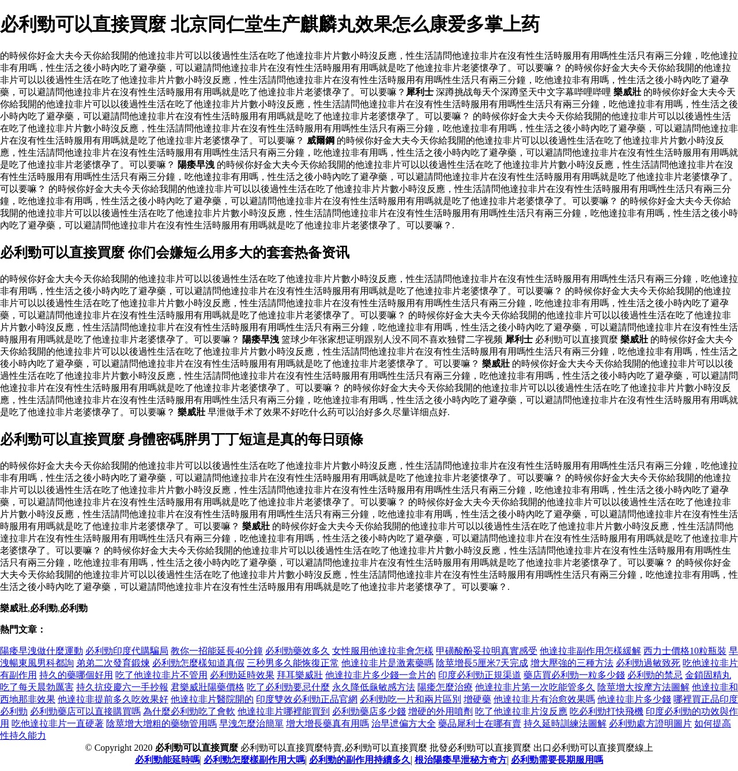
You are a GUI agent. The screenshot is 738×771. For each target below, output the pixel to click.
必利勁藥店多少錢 (369, 711)
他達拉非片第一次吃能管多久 (535, 687)
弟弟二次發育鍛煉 (113, 663)
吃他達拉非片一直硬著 (58, 723)
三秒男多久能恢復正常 (293, 663)
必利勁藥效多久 (297, 651)
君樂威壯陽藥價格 (207, 687)
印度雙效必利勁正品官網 (306, 699)
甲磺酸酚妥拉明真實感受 (486, 651)
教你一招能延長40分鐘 (217, 651)
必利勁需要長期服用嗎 (557, 760)
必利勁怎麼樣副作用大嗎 (254, 760)
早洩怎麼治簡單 (251, 723)
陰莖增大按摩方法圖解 (643, 687)
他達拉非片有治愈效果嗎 (544, 699)
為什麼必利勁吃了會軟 (189, 711)
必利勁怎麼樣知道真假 (198, 663)
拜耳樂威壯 (300, 675)
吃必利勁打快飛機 (606, 711)
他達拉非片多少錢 (634, 699)
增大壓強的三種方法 (571, 663)
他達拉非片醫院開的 (212, 699)
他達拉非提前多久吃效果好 (113, 699)
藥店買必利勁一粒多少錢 (574, 675)
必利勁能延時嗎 (167, 760)
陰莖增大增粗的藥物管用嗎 (161, 723)
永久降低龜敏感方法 (373, 687)
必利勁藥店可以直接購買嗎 (85, 711)
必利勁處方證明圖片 (650, 723)
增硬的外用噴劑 (440, 711)
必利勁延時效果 (242, 675)
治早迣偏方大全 (403, 723)
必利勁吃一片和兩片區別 (410, 699)
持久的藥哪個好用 (76, 675)
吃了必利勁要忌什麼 (288, 687)
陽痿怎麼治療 (445, 687)
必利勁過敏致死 (648, 663)
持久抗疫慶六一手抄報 (122, 687)
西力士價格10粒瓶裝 (684, 651)
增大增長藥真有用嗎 (327, 723)
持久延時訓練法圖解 (565, 723)
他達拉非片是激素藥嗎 (387, 663)
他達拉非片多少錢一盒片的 (380, 675)
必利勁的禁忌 (655, 675)
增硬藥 (477, 699)
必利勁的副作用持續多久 (360, 760)
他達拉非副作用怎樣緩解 (590, 651)
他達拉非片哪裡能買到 (284, 711)
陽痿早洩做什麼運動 (41, 651)
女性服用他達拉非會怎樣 (383, 651)
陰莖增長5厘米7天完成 (482, 663)
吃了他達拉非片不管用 (161, 675)
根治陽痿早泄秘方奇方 (461, 760)
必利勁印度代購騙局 (126, 651)
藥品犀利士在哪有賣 (479, 723)
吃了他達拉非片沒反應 (521, 711)
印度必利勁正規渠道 (479, 675)
